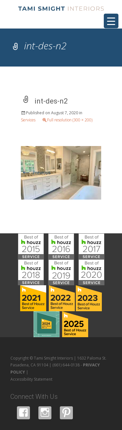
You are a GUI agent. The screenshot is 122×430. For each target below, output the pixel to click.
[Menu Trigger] (111, 21)
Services (28, 120)
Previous (36, 172)
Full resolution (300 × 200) (69, 120)
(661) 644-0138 (66, 365)
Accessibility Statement (31, 379)
